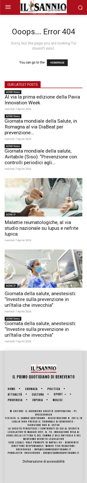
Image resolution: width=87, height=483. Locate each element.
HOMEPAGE (57, 62)
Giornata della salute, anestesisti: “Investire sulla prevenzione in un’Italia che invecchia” (40, 299)
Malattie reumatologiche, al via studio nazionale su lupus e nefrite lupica (41, 228)
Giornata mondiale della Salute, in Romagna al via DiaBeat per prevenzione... (41, 126)
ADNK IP (11, 214)
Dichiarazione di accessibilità (43, 461)
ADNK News (13, 92)
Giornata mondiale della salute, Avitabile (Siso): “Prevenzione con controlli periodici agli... (41, 156)
